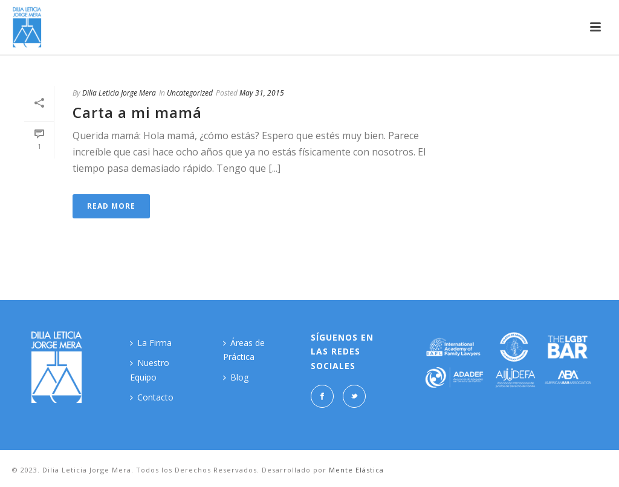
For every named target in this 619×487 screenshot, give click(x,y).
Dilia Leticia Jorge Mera (119, 93)
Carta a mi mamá (137, 112)
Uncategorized (190, 93)
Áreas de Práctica (244, 349)
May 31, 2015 (261, 93)
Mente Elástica (356, 469)
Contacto (151, 397)
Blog (235, 377)
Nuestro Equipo (149, 369)
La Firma (151, 342)
